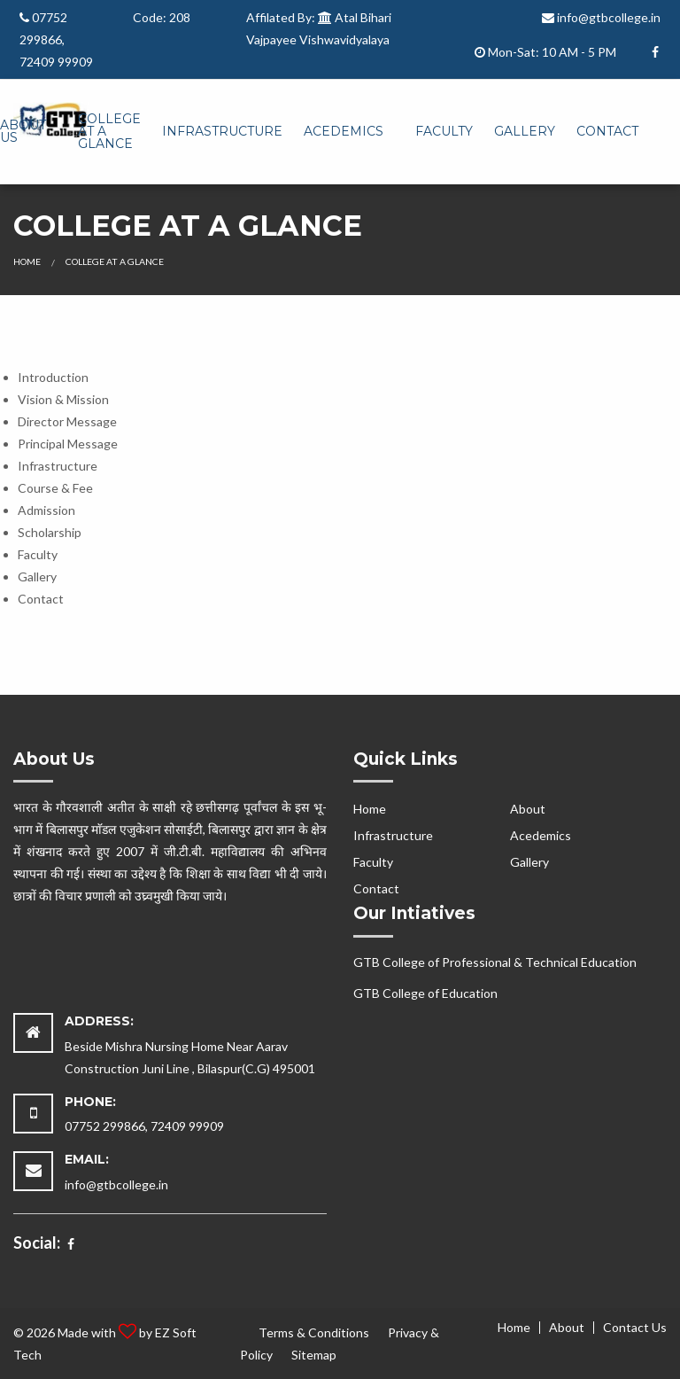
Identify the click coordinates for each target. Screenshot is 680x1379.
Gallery (524, 131)
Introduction (53, 377)
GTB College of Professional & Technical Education (495, 962)
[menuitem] (109, 132)
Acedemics (343, 131)
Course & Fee (55, 487)
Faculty (444, 131)
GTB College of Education (425, 993)
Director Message (67, 421)
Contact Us (635, 1327)
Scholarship (49, 532)
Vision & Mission (63, 399)
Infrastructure (222, 131)
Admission (46, 510)
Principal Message (68, 443)
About (527, 808)
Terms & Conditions (314, 1332)
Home (27, 261)
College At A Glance (109, 131)
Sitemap (313, 1354)
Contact (607, 131)
